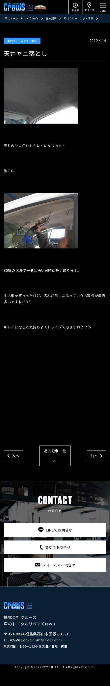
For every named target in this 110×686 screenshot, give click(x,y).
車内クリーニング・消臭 (22, 41)
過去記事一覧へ (55, 455)
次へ (15, 455)
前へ (94, 455)
